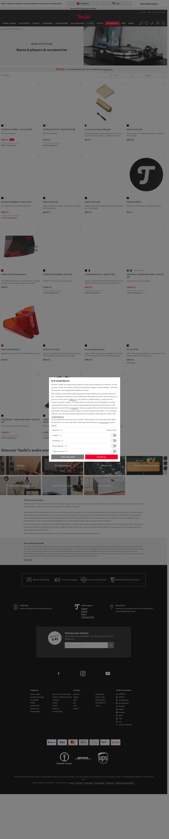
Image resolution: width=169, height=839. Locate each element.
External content (59, 451)
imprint (54, 425)
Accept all (101, 457)
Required (56, 430)
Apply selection (67, 457)
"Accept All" (75, 408)
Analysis (55, 435)
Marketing (56, 440)
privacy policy (104, 422)
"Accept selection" (58, 416)
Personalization (58, 446)
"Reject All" (73, 399)
